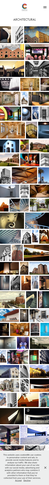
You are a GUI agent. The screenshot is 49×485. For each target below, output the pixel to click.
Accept (18, 480)
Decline (27, 480)
